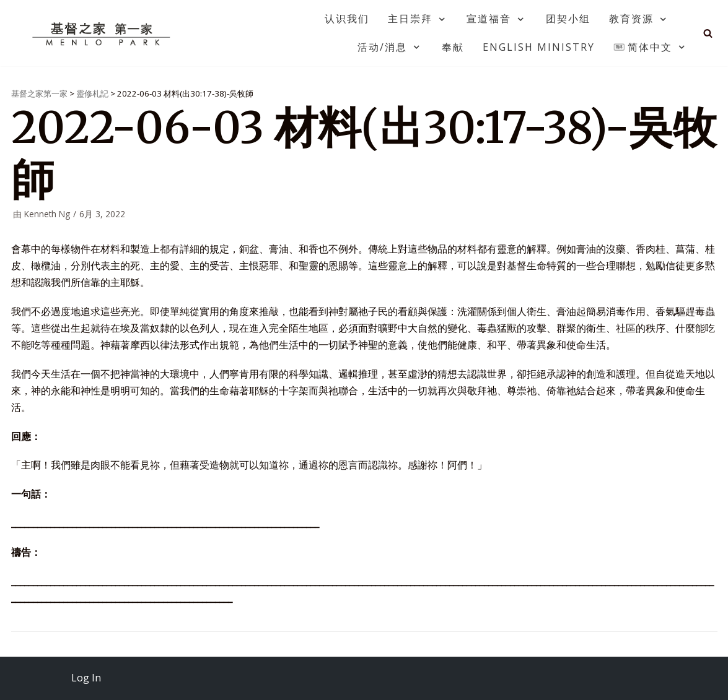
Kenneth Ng (47, 214)
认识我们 (347, 18)
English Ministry (539, 47)
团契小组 (568, 18)
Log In (86, 678)
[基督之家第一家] (102, 33)
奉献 (453, 47)
